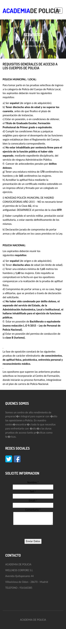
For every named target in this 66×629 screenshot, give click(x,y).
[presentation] (33, 532)
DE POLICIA (31, 11)
